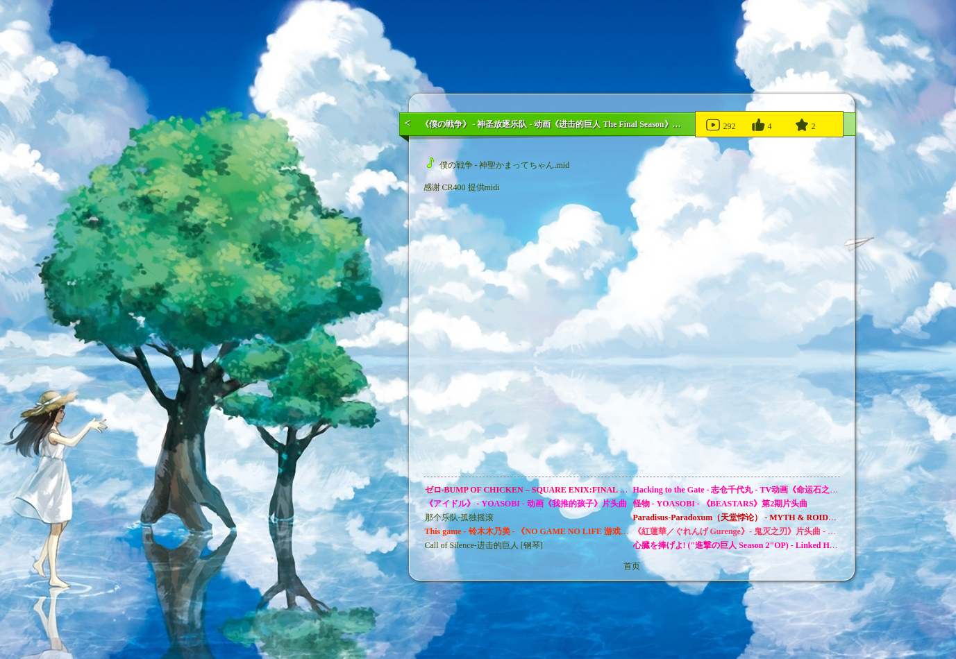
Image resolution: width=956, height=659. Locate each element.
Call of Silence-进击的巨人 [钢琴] (484, 545)
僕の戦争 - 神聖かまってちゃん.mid (498, 165)
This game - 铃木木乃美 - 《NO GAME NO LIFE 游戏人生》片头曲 (548, 531)
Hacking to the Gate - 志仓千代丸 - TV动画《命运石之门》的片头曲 (756, 490)
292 (720, 124)
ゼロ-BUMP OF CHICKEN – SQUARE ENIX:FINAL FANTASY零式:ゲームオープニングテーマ (601, 490)
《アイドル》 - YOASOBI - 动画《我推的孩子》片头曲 (526, 503)
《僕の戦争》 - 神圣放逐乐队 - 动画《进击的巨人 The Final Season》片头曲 (559, 124)
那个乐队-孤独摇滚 (459, 517)
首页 (631, 566)
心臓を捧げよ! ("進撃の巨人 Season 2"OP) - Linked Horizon (743, 545)
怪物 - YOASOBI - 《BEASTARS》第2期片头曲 (720, 503)
